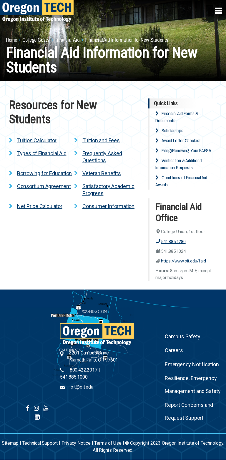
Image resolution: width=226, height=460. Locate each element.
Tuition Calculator (36, 140)
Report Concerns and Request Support (189, 411)
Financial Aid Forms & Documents (176, 117)
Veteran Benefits (101, 173)
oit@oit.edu (82, 387)
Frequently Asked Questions (102, 156)
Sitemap (10, 443)
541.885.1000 (74, 377)
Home (11, 40)
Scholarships (172, 130)
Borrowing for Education (44, 173)
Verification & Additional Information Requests (178, 164)
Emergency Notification (192, 364)
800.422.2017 (83, 370)
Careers (174, 350)
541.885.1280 (170, 241)
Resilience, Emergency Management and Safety (193, 384)
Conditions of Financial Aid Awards (181, 181)
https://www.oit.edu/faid (183, 261)
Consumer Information (108, 206)
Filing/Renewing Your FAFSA (186, 150)
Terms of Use (108, 443)
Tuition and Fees (101, 140)
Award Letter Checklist (181, 140)
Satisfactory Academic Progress (108, 189)
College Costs (35, 40)
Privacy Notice (76, 443)
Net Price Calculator (39, 206)
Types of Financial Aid (42, 153)
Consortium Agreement (44, 186)
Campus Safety (182, 336)
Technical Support (40, 443)
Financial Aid (66, 40)
